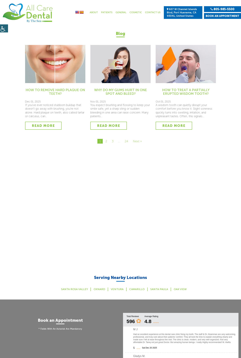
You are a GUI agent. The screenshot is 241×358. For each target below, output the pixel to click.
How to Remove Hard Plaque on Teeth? (55, 92)
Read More (43, 126)
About (94, 12)
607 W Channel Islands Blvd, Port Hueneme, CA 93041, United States (182, 12)
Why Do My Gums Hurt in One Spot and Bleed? (120, 92)
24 (126, 141)
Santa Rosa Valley (74, 289)
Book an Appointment (222, 16)
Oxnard (99, 289)
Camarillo (137, 289)
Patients (106, 12)
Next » (137, 141)
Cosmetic (136, 12)
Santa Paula (159, 289)
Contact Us (152, 12)
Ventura (117, 289)
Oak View (180, 289)
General (121, 12)
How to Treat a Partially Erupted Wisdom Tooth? (186, 92)
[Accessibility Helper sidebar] (4, 28)
